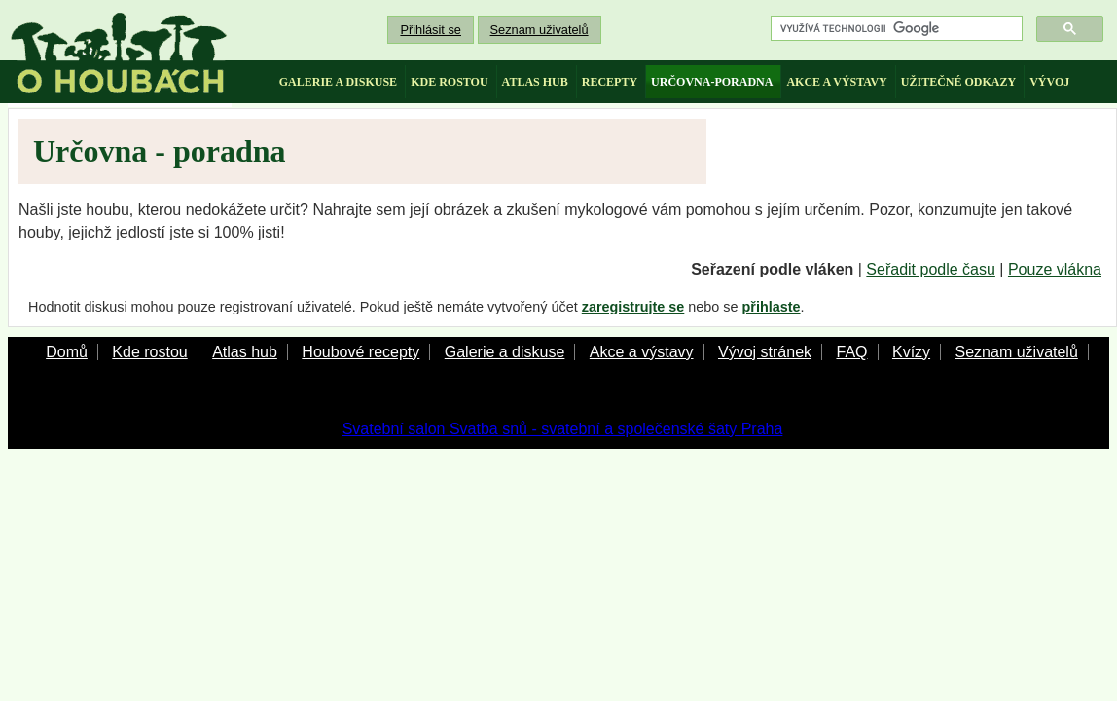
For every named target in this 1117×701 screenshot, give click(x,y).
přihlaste (771, 306)
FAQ (851, 352)
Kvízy (911, 352)
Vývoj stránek (764, 352)
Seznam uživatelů (539, 29)
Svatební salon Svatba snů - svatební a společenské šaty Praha (562, 429)
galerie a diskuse (338, 82)
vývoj (1049, 82)
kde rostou (449, 82)
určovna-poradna (712, 82)
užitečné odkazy (958, 82)
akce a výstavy (836, 82)
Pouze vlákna (1054, 269)
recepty (609, 82)
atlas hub (535, 82)
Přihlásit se (430, 29)
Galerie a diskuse (505, 352)
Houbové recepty (360, 352)
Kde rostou (149, 352)
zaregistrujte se (633, 306)
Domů (67, 352)
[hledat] (894, 28)
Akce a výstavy (642, 352)
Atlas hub (244, 352)
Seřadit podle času (930, 269)
